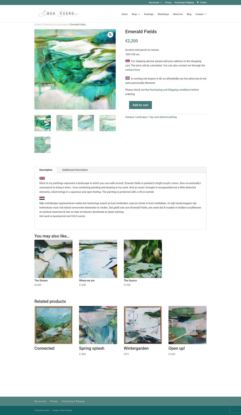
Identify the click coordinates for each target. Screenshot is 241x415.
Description (45, 169)
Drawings (148, 14)
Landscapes (141, 117)
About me (178, 14)
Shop (134, 14)
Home (125, 14)
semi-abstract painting (165, 117)
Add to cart (140, 105)
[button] (110, 35)
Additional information (75, 169)
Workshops (163, 14)
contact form (132, 69)
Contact (199, 14)
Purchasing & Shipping (184, 3)
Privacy (168, 3)
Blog (189, 14)
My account (154, 3)
